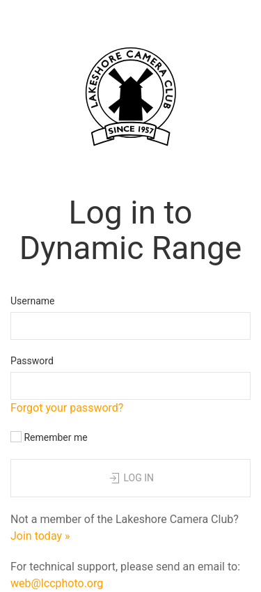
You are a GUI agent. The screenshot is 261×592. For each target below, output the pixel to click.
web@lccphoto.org (56, 583)
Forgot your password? (66, 407)
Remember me (49, 437)
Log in (130, 478)
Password (32, 360)
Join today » (40, 536)
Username (32, 300)
